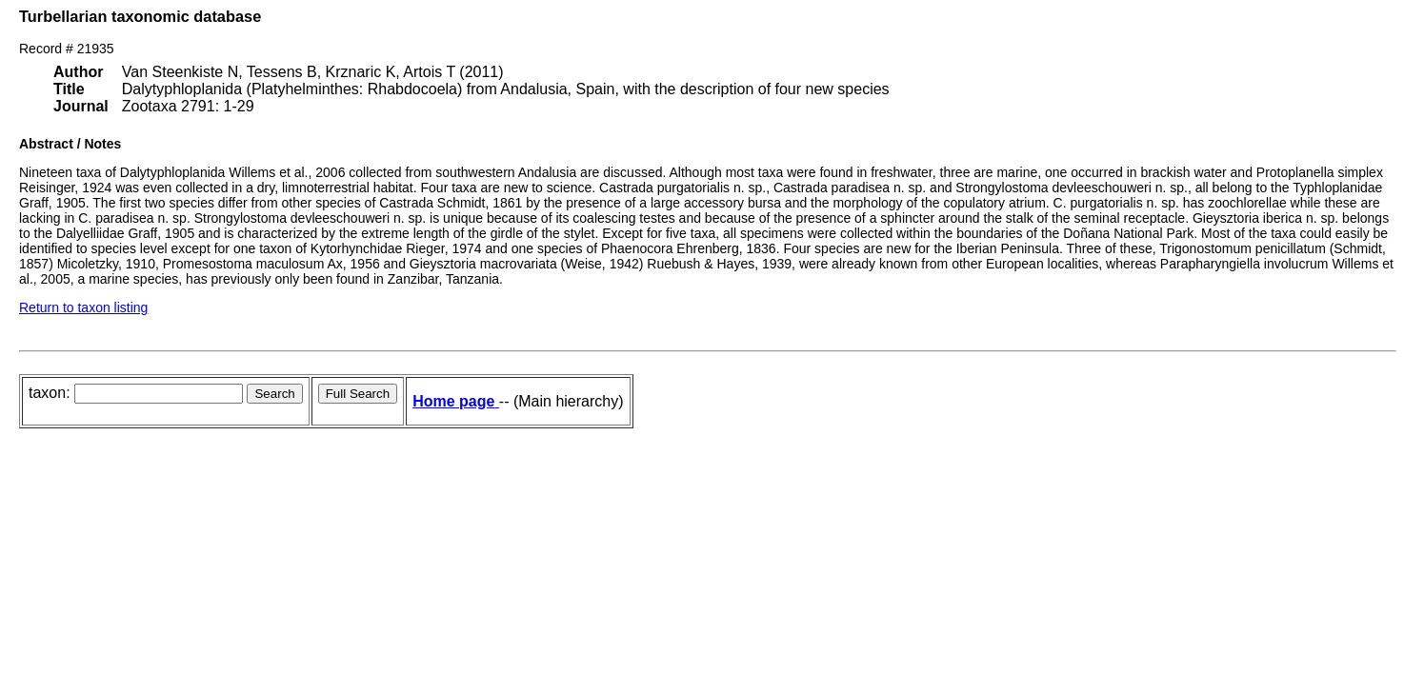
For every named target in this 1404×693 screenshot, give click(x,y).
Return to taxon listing (83, 307)
